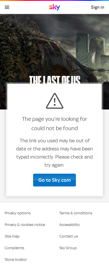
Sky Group (68, 248)
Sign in (97, 7)
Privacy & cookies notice (25, 224)
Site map (12, 236)
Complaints (14, 248)
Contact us (68, 236)
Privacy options (18, 213)
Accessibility (69, 224)
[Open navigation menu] (7, 7)
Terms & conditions (75, 213)
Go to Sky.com (54, 180)
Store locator (16, 259)
